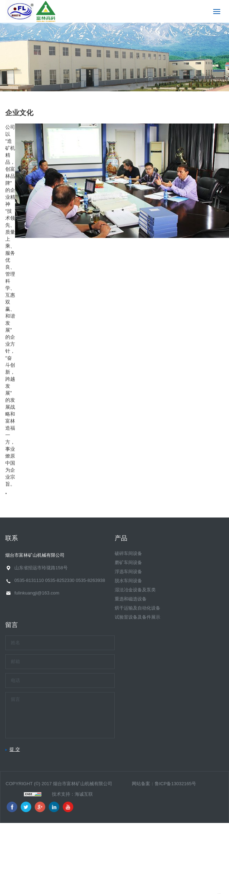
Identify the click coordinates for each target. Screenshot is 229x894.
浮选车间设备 (128, 571)
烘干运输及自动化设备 (137, 608)
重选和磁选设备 (131, 598)
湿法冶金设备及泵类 (135, 589)
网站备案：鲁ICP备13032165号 (164, 783)
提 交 (14, 749)
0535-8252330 (59, 580)
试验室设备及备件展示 (137, 617)
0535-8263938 (90, 580)
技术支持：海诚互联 (72, 794)
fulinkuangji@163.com (36, 593)
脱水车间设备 (128, 580)
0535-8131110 (29, 580)
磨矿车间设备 (128, 562)
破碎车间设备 (128, 553)
